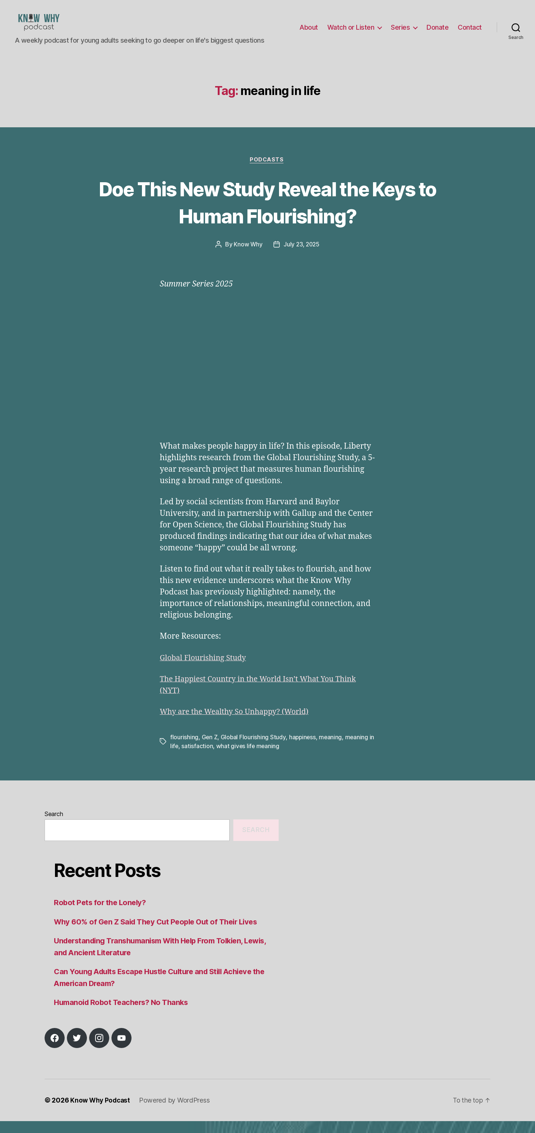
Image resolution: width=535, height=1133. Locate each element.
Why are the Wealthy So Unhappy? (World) (239, 723)
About (308, 33)
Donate (437, 33)
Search (54, 825)
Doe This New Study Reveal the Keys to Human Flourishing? (267, 213)
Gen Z (210, 749)
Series (400, 33)
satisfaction (204, 758)
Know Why (247, 256)
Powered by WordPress (176, 1112)
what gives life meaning (255, 758)
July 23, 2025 (302, 256)
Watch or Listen (350, 33)
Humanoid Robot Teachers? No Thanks (124, 1014)
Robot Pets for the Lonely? (101, 914)
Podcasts (267, 171)
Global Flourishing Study (206, 670)
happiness (303, 749)
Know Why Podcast (101, 1112)
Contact (470, 33)
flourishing (184, 749)
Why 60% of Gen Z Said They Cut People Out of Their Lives (161, 933)
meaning (332, 749)
